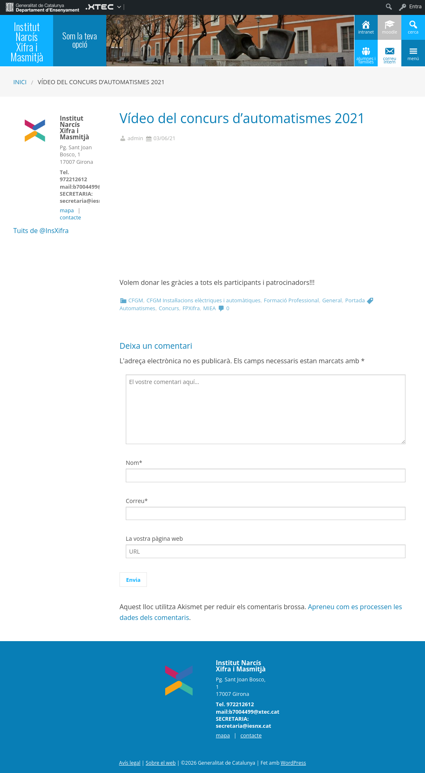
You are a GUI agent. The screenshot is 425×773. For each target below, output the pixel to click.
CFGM (135, 300)
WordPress (293, 762)
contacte (70, 217)
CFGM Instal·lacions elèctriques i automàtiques (204, 300)
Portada (355, 300)
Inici (20, 82)
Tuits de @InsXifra (40, 230)
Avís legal (129, 762)
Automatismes (137, 308)
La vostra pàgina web (154, 538)
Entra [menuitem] (415, 6)
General (332, 300)
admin (135, 138)
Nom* (134, 463)
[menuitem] (42, 6)
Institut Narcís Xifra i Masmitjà (26, 42)
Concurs (169, 308)
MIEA (209, 308)
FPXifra (191, 308)
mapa (67, 210)
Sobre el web (161, 762)
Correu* (137, 501)
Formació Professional (291, 300)
